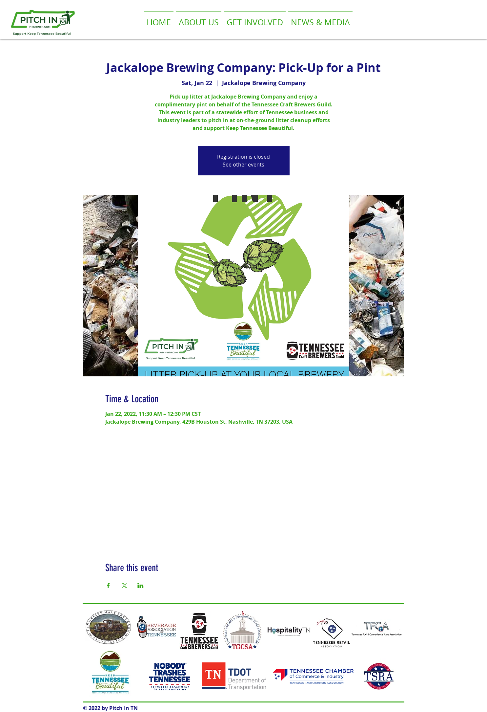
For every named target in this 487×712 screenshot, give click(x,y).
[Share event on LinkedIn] (140, 585)
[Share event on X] (124, 585)
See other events (243, 164)
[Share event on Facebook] (108, 585)
